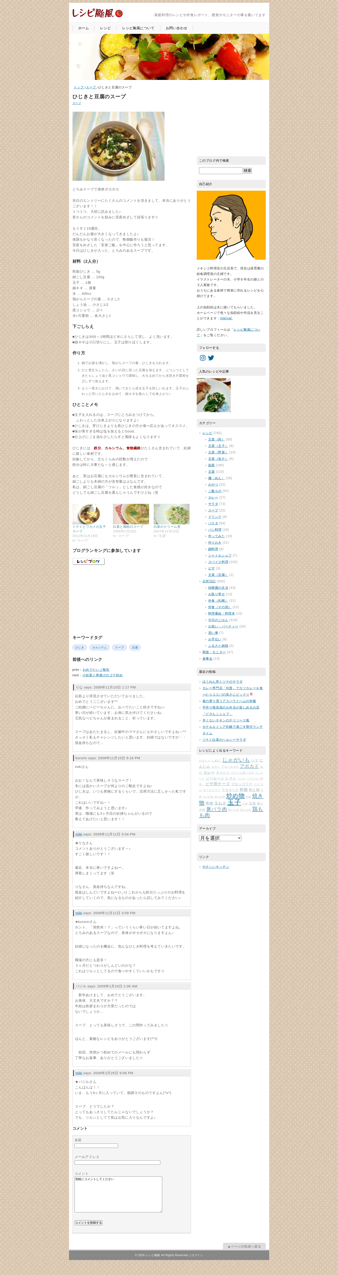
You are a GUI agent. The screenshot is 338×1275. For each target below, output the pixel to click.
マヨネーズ (230, 790)
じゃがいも (236, 760)
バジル (241, 778)
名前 (78, 1140)
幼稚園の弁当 (218, 587)
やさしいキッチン (215, 867)
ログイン (197, 1262)
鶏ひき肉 (233, 809)
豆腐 (135, 647)
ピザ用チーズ (217, 784)
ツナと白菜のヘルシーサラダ (224, 739)
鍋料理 (213, 549)
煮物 (209, 803)
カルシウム (99, 647)
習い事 (213, 633)
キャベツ (223, 772)
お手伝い (215, 639)
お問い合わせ (177, 28)
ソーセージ (215, 778)
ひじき (79, 647)
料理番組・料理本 (221, 613)
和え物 (254, 790)
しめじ (216, 760)
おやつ (213, 484)
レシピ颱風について (138, 28)
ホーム (83, 28)
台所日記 (209, 581)
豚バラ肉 (216, 809)
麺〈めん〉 (216, 478)
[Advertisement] (107, 599)
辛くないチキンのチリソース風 (225, 720)
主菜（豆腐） (218, 575)
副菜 (211, 465)
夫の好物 (208, 796)
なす (254, 760)
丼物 (244, 790)
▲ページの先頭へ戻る (244, 1253)
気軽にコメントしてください (118, 1197)
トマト (230, 778)
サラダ (213, 504)
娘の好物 (219, 796)
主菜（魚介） (218, 459)
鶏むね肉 (245, 809)
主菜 (211, 471)
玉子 (234, 802)
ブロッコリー (242, 784)
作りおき (215, 542)
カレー (213, 497)
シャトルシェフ (220, 555)
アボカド (249, 766)
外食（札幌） (218, 600)
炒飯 (248, 796)
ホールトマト (212, 790)
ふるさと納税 (218, 646)
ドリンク (215, 517)
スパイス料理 (218, 562)
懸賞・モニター (214, 652)
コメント (82, 1174)
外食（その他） (220, 607)
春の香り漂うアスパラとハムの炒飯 (229, 701)
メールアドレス (87, 1157)
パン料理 (215, 529)
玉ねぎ (220, 803)
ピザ (211, 568)
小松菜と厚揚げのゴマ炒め (102, 675)
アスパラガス (230, 766)
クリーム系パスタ (242, 772)
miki (79, 834)
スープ (76, 103)
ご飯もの (215, 491)
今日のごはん (218, 620)
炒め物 (235, 795)
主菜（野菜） (218, 452)
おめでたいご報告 (96, 669)
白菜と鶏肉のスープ (128, 526)
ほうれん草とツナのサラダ (222, 681)
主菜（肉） (216, 439)
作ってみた (216, 536)
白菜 (245, 803)
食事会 (207, 658)
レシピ (105, 28)
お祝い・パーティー (223, 626)
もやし (215, 766)
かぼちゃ (204, 760)
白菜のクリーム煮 (167, 526)
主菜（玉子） (218, 446)
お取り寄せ (216, 594)
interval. (226, 318)
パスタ (213, 523)
